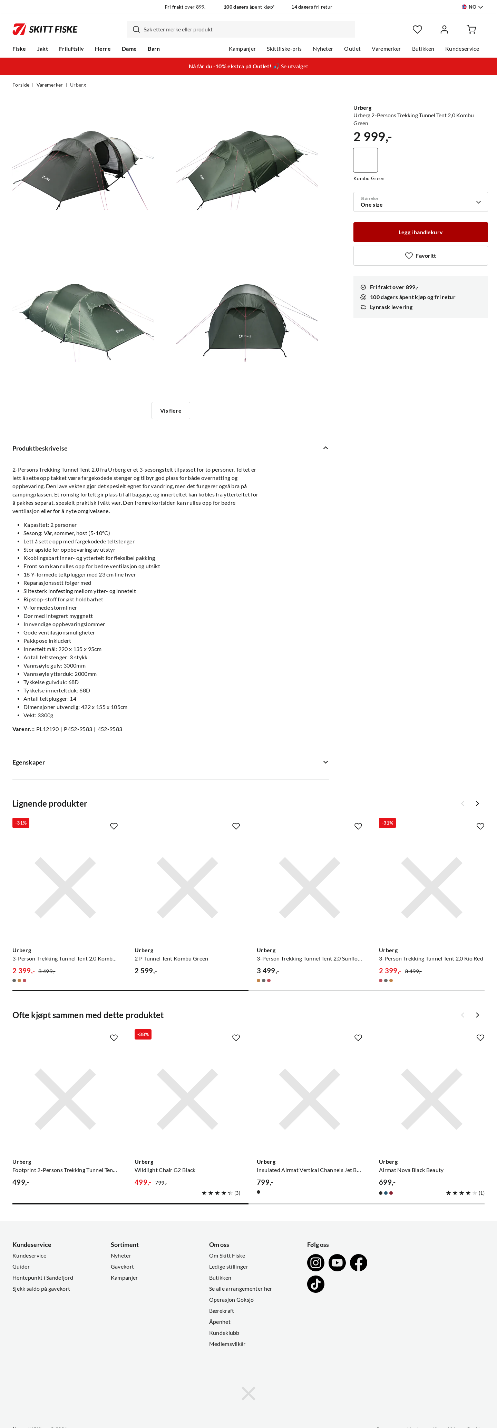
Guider (21, 1266)
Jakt (42, 49)
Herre (103, 49)
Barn (154, 49)
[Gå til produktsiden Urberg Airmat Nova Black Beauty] (432, 1099)
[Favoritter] (417, 29)
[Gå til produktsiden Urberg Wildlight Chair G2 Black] (187, 1099)
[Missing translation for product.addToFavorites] (420, 256)
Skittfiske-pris (284, 49)
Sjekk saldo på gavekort (41, 1289)
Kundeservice (462, 49)
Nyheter (323, 49)
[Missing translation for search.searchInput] (133, 29)
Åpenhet (220, 1322)
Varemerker (386, 49)
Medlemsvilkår (227, 1344)
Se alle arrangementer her (240, 1289)
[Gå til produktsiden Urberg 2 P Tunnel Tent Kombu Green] (187, 887)
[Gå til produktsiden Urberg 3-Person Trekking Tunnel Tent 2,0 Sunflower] (309, 887)
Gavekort (122, 1266)
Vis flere (170, 410)
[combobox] (241, 29)
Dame (129, 49)
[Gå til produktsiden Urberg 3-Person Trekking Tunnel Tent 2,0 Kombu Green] (65, 887)
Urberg (78, 85)
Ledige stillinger (228, 1266)
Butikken (423, 49)
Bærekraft (221, 1311)
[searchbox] (247, 29)
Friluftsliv (71, 49)
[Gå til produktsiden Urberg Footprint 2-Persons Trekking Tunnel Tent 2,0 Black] (65, 1099)
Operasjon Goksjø (231, 1300)
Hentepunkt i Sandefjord (42, 1277)
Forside (20, 85)
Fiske (19, 49)
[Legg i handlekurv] (420, 232)
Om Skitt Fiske (227, 1255)
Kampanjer (242, 49)
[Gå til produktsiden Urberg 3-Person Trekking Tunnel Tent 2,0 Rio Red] (432, 887)
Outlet (352, 49)
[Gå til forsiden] (45, 29)
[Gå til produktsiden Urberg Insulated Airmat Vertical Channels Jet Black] (309, 1099)
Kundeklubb (224, 1333)
